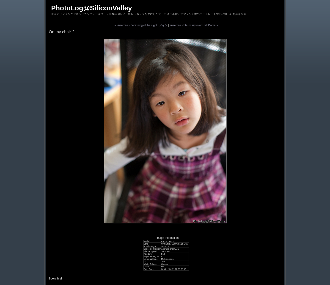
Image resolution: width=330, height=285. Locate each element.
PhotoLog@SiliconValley (91, 8)
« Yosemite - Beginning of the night (136, 25)
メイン (163, 25)
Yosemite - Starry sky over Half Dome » (194, 25)
